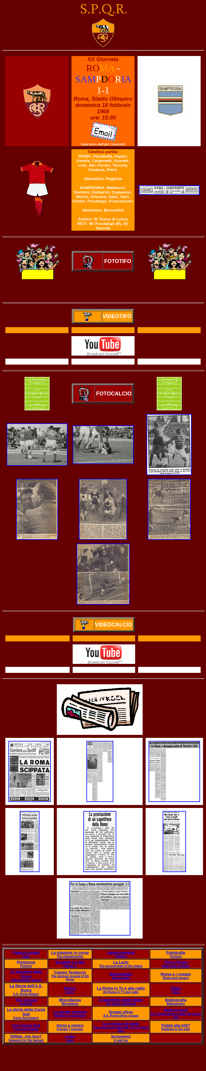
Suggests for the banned (25, 1040)
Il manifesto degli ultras (121, 1000)
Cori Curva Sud (26, 1025)
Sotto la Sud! (176, 1010)
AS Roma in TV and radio (120, 992)
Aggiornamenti (121, 952)
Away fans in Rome (176, 966)
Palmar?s (70, 966)
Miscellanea (70, 1000)
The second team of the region (121, 966)
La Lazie (121, 962)
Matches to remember (69, 1015)
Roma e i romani (176, 974)
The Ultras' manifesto (121, 1003)
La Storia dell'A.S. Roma (26, 988)
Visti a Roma (175, 962)
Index (26, 956)
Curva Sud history (26, 1017)
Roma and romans (176, 978)
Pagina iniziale (26, 952)
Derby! (70, 988)
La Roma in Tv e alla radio (121, 988)
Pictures (175, 956)
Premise (26, 966)
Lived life (25, 1003)
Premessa (26, 962)
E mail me (121, 1040)
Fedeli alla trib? (175, 1025)
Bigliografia (176, 1000)
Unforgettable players (26, 980)
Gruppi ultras (121, 1012)
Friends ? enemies (70, 1029)
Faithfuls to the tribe (175, 1029)
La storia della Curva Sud (26, 1011)
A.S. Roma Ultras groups (120, 1015)
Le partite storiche (70, 1012)
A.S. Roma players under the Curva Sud (176, 1015)
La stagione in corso (70, 952)
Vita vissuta (26, 1000)
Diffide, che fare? (26, 1036)
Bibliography (176, 1003)
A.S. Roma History (26, 994)
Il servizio (104, 670)
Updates (120, 956)
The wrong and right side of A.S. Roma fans (120, 1029)
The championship (70, 956)
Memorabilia (120, 974)
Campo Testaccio (70, 972)
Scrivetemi (121, 1036)
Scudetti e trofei (70, 962)
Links (70, 1036)
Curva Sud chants (26, 1029)
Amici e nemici (69, 1025)
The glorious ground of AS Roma (70, 978)
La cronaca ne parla (121, 1023)
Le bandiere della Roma (26, 973)
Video (175, 988)
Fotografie (175, 952)
